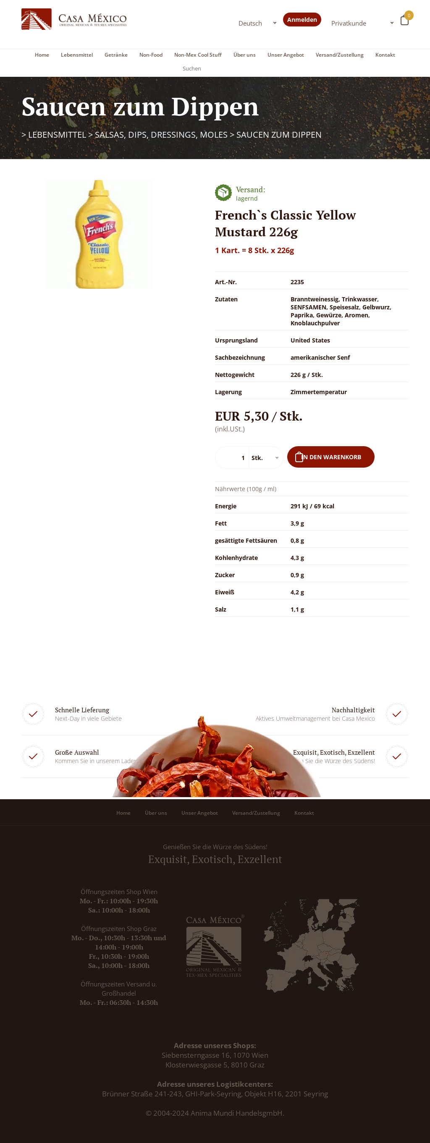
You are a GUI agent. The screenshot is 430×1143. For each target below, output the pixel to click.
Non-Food (151, 54)
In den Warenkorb (331, 457)
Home (42, 54)
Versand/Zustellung (340, 54)
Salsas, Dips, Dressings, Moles (161, 134)
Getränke (116, 54)
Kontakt (385, 54)
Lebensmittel (77, 54)
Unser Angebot (285, 54)
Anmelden (302, 20)
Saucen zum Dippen (279, 134)
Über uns (244, 54)
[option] (99, 234)
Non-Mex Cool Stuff (198, 54)
